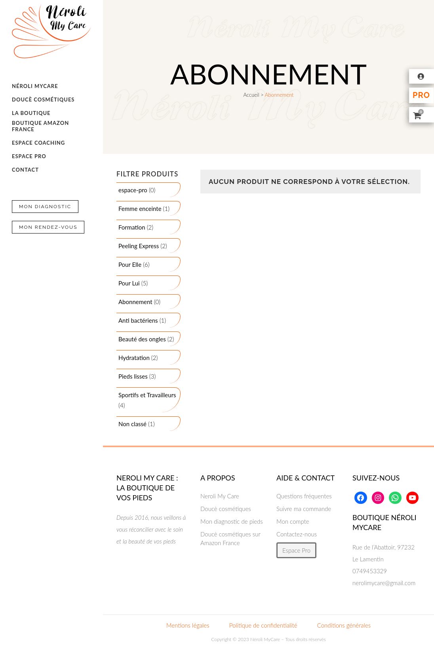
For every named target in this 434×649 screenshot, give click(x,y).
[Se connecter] (421, 76)
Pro (421, 95)
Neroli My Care (219, 496)
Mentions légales (187, 625)
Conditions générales (344, 625)
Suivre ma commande (303, 508)
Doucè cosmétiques (225, 508)
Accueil (251, 95)
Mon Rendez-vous (48, 227)
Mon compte (292, 521)
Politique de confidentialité (263, 625)
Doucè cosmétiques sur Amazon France (230, 538)
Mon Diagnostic (45, 206)
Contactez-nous (296, 534)
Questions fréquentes (304, 496)
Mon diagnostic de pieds (231, 521)
